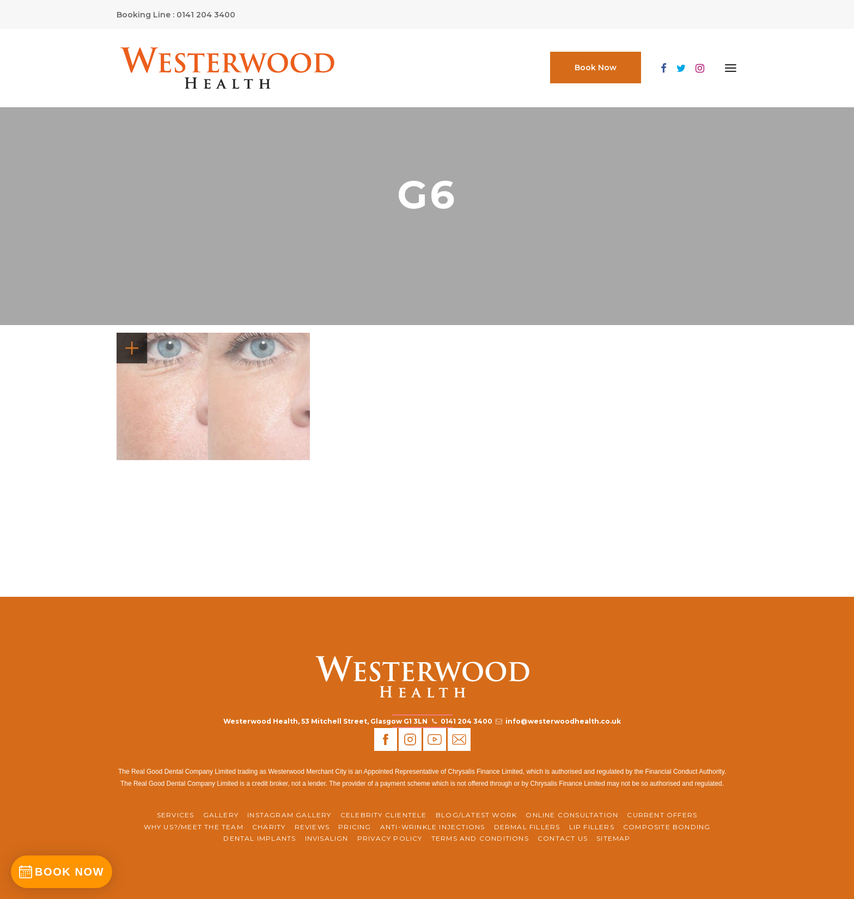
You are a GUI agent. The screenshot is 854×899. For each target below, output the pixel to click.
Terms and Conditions (480, 838)
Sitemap (613, 838)
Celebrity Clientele (383, 815)
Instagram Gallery (289, 815)
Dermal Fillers (527, 827)
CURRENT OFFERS (662, 815)
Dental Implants (259, 838)
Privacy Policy (390, 838)
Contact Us (563, 838)
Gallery (221, 815)
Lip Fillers (591, 827)
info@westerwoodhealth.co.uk (563, 721)
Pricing (354, 827)
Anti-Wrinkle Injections (432, 827)
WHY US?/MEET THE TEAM (193, 827)
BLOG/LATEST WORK (476, 815)
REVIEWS (312, 827)
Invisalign (327, 838)
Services (175, 815)
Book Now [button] (596, 67)
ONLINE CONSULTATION (572, 815)
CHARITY (268, 827)
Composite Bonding (666, 827)
